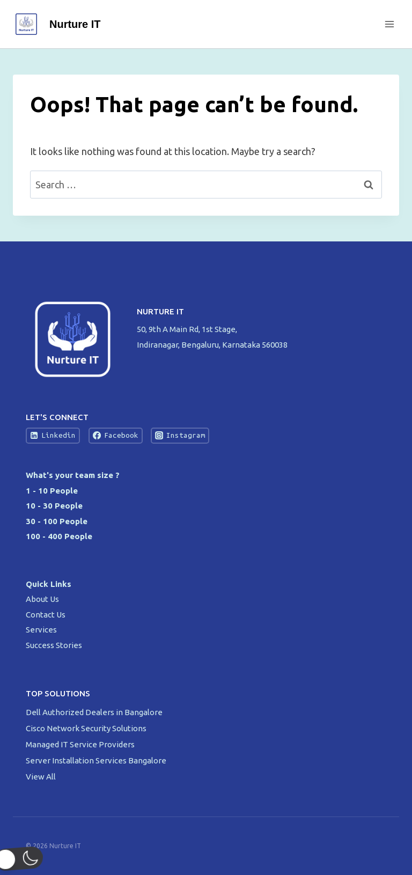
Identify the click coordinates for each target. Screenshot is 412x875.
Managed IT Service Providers (81, 744)
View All (41, 776)
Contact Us (45, 614)
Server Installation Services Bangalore (97, 760)
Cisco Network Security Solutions (87, 728)
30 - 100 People (56, 521)
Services (41, 629)
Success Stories (54, 645)
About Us (42, 599)
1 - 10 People (52, 490)
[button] (29, 859)
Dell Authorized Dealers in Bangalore (95, 712)
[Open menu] (389, 24)
